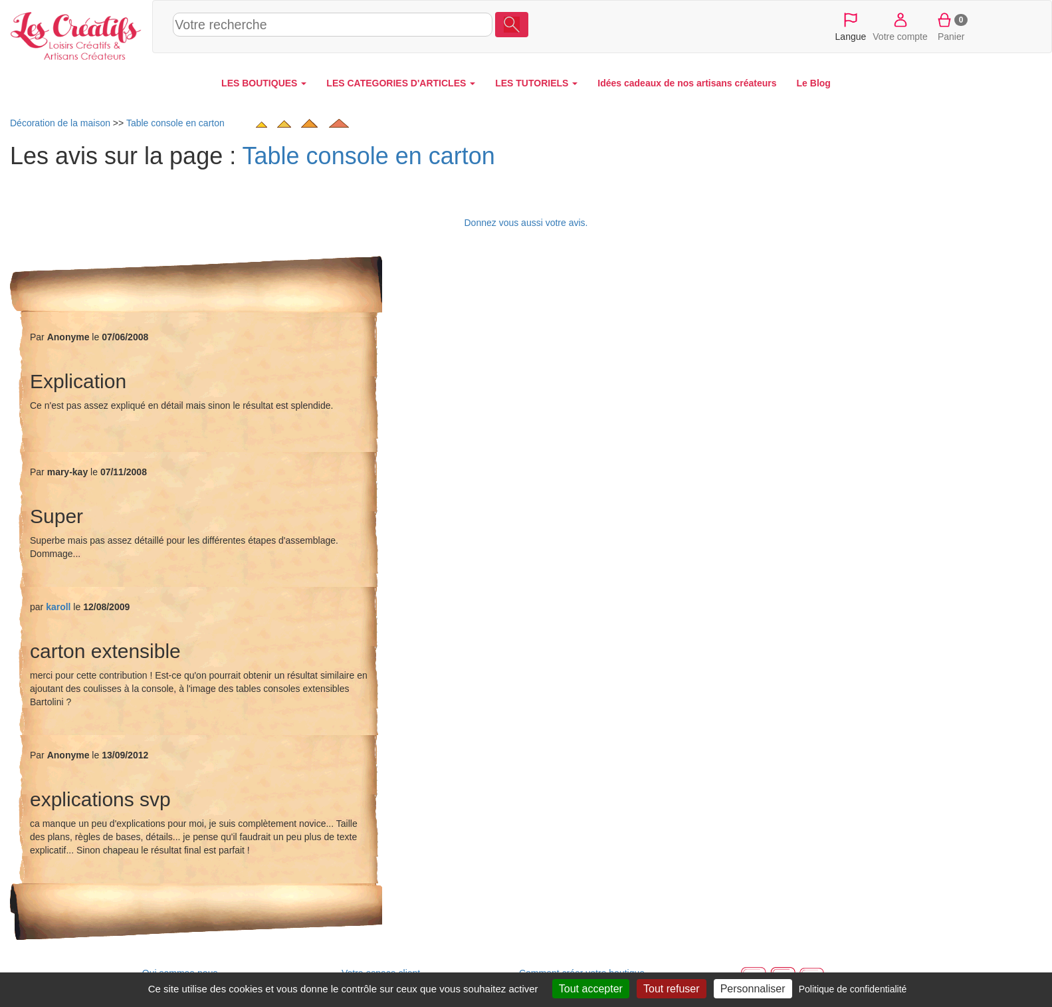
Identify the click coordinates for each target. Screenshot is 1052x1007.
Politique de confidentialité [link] (853, 989)
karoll (58, 607)
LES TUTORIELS (536, 83)
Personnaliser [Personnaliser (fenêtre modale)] (753, 988)
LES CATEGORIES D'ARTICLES (400, 83)
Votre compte (900, 26)
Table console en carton (369, 155)
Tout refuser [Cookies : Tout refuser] (671, 988)
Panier (951, 26)
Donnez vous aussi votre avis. (526, 222)
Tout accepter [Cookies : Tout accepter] (591, 988)
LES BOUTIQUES (263, 83)
